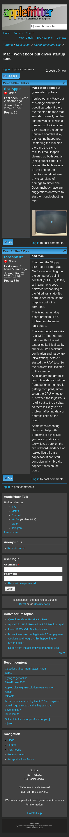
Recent (30, 33)
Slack (15, 523)
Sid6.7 (9, 672)
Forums (18, 33)
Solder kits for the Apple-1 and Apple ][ (27, 719)
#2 (64, 251)
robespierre (14, 257)
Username (11, 564)
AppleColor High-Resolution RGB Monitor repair (36, 624)
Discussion (23, 44)
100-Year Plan (45, 37)
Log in (6, 69)
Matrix (15, 510)
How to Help (34, 813)
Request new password (22, 583)
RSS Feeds (14, 749)
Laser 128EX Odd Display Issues (27, 629)
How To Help (25, 37)
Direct (22, 604)
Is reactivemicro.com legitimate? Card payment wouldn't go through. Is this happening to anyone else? (35, 638)
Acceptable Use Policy (20, 759)
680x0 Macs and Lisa (47, 44)
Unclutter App (42, 604)
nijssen (9, 723)
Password (11, 573)
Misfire (15, 519)
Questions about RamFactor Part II (28, 619)
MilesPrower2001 (15, 682)
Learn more (11, 532)
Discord (16, 515)
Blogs (10, 740)
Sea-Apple (12, 89)
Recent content (16, 548)
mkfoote (9, 696)
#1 (64, 83)
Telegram (17, 528)
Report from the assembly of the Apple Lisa (33, 647)
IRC (14, 506)
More (62, 652)
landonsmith (12, 714)
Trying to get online (16, 678)
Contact (61, 37)
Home (6, 33)
